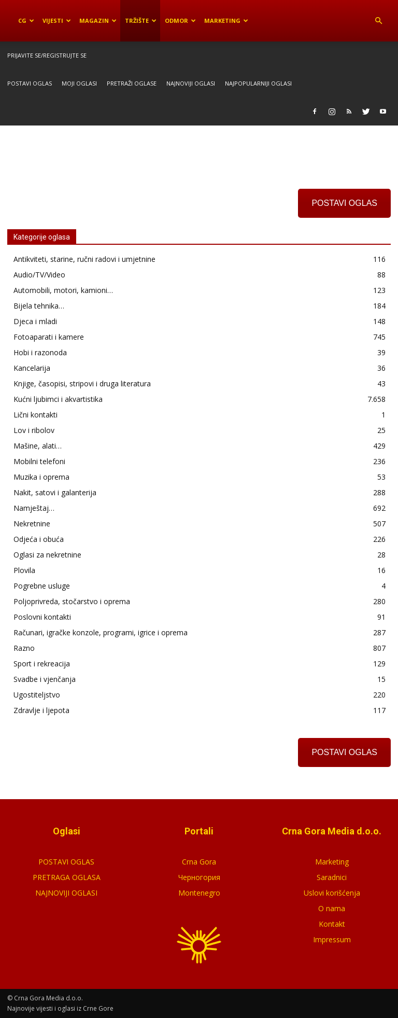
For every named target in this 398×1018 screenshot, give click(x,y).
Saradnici (332, 877)
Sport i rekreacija (41, 663)
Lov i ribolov (33, 430)
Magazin (98, 20)
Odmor (180, 20)
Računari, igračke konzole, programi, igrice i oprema (100, 632)
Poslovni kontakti (42, 617)
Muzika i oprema (41, 477)
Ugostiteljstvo (36, 695)
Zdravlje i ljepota (41, 710)
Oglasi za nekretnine (47, 555)
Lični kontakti (35, 415)
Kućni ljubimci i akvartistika (58, 399)
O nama (331, 908)
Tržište (141, 20)
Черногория (199, 877)
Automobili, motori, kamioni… (63, 290)
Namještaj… (33, 508)
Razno (24, 648)
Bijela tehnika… (38, 306)
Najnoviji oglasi (190, 83)
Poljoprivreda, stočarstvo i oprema (71, 601)
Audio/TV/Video (39, 275)
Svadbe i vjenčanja (44, 679)
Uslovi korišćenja (332, 893)
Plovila (24, 570)
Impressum (332, 939)
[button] (378, 20)
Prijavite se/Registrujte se (47, 55)
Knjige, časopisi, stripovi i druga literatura (82, 383)
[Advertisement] (199, 148)
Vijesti (56, 20)
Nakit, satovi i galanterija (54, 492)
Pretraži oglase (132, 83)
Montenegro (199, 893)
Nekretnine (31, 523)
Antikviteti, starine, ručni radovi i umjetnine (84, 259)
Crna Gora (199, 862)
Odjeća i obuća (38, 539)
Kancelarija (31, 368)
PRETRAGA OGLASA (67, 877)
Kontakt (332, 924)
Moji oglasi (79, 83)
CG (26, 20)
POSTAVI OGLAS (344, 203)
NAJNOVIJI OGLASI (66, 893)
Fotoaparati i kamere (48, 337)
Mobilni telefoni (39, 461)
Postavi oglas (29, 83)
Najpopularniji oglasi (258, 83)
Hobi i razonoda (40, 352)
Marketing (226, 20)
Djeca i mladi (35, 321)
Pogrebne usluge (41, 586)
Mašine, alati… (37, 446)
